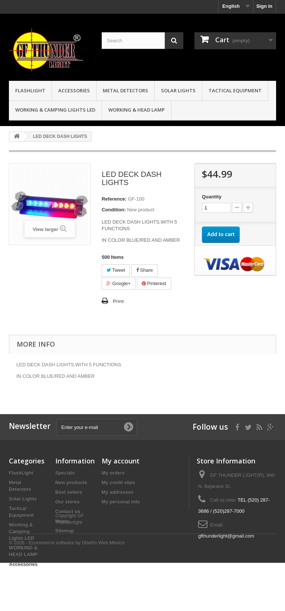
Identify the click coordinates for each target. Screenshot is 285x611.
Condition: (114, 209)
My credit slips (118, 482)
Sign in (264, 6)
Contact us (67, 511)
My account (121, 460)
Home (62, 521)
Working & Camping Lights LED (55, 109)
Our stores (67, 502)
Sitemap (64, 531)
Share (144, 270)
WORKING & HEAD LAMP (136, 109)
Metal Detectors (125, 90)
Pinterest (154, 283)
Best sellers (68, 492)
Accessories (74, 90)
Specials (65, 473)
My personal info (121, 502)
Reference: (114, 199)
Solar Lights (178, 90)
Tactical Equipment (235, 90)
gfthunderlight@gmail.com (226, 536)
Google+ (119, 283)
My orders (113, 473)
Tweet (116, 270)
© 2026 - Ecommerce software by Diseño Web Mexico (67, 591)
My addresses (118, 492)
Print (118, 301)
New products (71, 482)
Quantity (212, 196)
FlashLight (30, 90)
